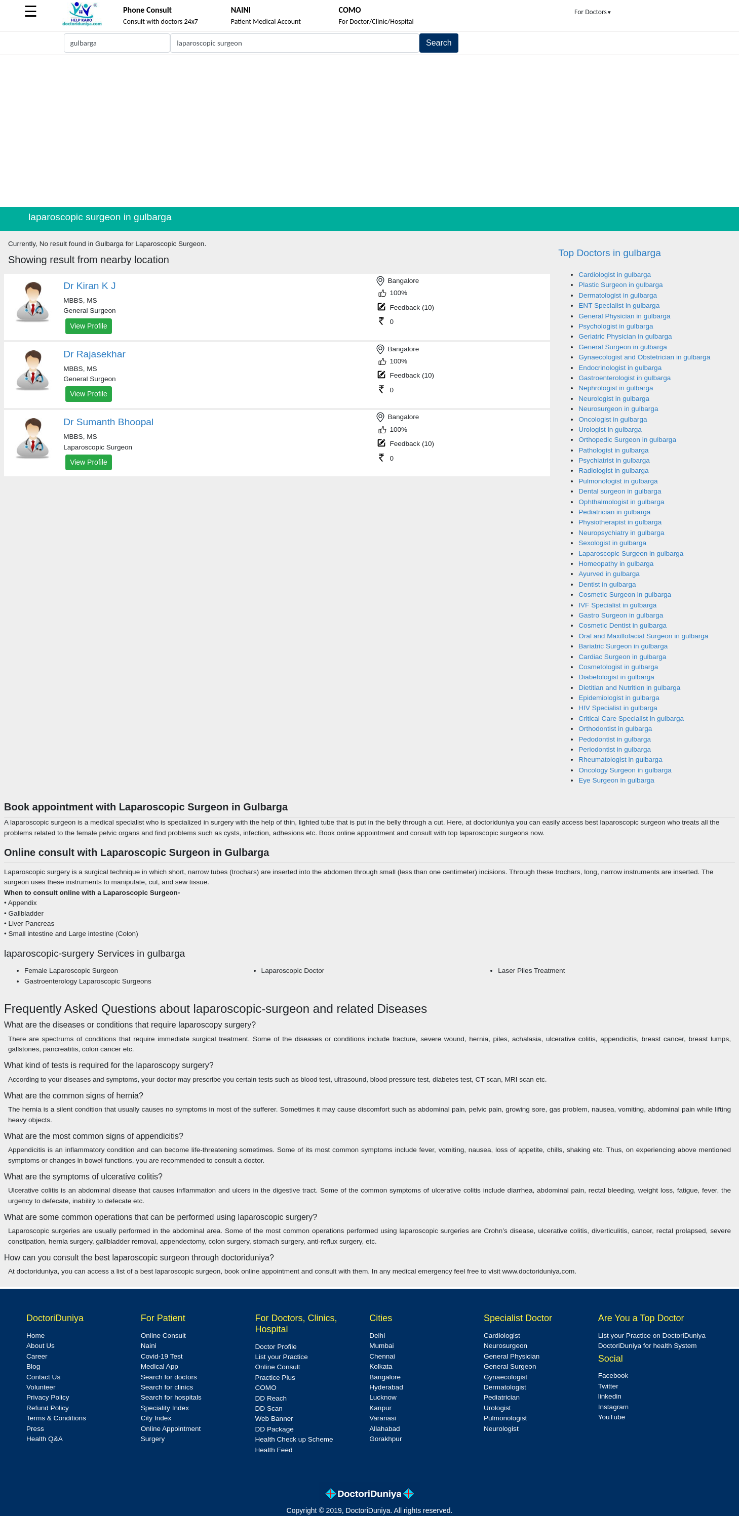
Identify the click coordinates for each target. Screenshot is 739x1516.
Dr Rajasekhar (94, 354)
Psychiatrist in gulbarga (614, 460)
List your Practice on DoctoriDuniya (652, 1335)
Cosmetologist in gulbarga (618, 667)
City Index (156, 1418)
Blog (33, 1366)
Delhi (377, 1335)
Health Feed (273, 1450)
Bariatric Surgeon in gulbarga (623, 646)
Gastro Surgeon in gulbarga (620, 615)
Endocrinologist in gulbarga (620, 368)
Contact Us (43, 1377)
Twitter (608, 1386)
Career (37, 1356)
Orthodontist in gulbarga (615, 728)
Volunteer (40, 1387)
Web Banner (274, 1418)
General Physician (511, 1356)
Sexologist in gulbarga (612, 543)
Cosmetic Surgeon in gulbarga (624, 594)
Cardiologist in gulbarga (614, 274)
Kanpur (380, 1408)
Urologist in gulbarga (610, 429)
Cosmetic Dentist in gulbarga (622, 625)
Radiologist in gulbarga (613, 470)
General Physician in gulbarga (624, 316)
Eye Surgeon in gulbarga (616, 780)
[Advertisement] (370, 131)
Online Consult (163, 1335)
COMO (265, 1387)
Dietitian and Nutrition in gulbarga (629, 687)
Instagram (613, 1407)
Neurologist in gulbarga (613, 398)
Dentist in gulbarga (607, 584)
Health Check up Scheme (294, 1439)
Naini (149, 1345)
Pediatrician (502, 1397)
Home (35, 1335)
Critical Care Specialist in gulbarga (631, 718)
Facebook (613, 1375)
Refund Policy (47, 1408)
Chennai (382, 1356)
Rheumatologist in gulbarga (620, 759)
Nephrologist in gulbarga (615, 388)
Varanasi (382, 1418)
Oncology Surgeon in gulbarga (625, 770)
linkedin (609, 1396)
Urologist (497, 1408)
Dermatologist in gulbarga (617, 295)
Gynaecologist (505, 1377)
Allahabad (384, 1428)
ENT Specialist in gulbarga (618, 305)
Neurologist (501, 1428)
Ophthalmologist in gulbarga (621, 502)
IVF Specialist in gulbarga (617, 605)
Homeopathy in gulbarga (615, 563)
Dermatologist (505, 1387)
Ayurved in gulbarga (609, 574)
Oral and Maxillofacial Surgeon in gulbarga (643, 636)
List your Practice (281, 1357)
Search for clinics (167, 1387)
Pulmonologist (505, 1418)
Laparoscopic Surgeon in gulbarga (630, 553)
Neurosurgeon (505, 1345)
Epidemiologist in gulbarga (618, 698)
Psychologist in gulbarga (615, 326)
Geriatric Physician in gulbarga (625, 336)
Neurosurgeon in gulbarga (618, 409)
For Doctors (593, 12)
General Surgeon (510, 1366)
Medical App (159, 1366)
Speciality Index (165, 1408)
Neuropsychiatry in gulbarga (621, 533)
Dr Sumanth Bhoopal (108, 422)
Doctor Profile (275, 1346)
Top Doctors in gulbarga (609, 253)
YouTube (611, 1417)
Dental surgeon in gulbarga (619, 491)
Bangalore (385, 1377)
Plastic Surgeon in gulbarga (620, 285)
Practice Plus (275, 1377)
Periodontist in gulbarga (614, 749)
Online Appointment (171, 1428)
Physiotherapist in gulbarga (620, 522)
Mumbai (381, 1345)
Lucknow (383, 1397)
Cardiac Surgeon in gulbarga (622, 657)
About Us (40, 1345)
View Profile (88, 326)
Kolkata (380, 1366)
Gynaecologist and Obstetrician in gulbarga (644, 357)
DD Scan (268, 1408)
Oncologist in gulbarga (612, 419)
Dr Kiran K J (89, 285)
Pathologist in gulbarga (613, 450)
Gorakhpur (385, 1439)
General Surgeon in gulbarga (622, 347)
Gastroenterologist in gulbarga (624, 378)
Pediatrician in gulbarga (614, 512)
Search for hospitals (171, 1397)
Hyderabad (386, 1387)
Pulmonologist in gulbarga (617, 481)
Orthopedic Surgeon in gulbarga (627, 439)
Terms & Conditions (56, 1418)
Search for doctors (169, 1377)
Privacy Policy (47, 1397)
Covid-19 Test (162, 1356)
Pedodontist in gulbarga (614, 739)
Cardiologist (502, 1335)
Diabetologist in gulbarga (616, 677)
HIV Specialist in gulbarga (617, 708)
